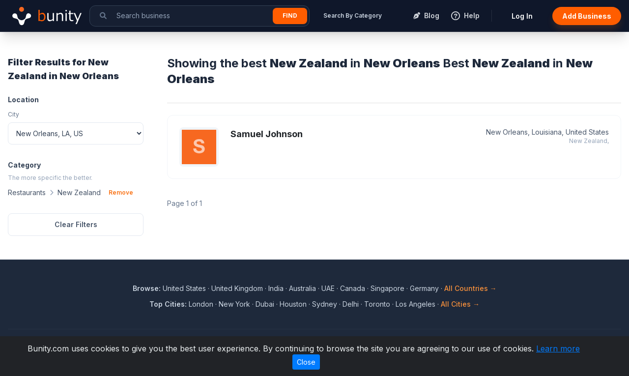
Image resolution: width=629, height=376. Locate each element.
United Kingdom (237, 288)
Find (290, 15)
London (201, 304)
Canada (352, 288)
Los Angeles (415, 304)
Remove (121, 192)
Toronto (377, 304)
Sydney (324, 304)
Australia (302, 288)
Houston (293, 304)
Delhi (351, 304)
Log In (522, 16)
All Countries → (470, 288)
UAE (328, 288)
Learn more (558, 348)
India (276, 288)
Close (306, 362)
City (13, 114)
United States (184, 288)
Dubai (265, 304)
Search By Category (352, 15)
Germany (424, 288)
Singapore (387, 288)
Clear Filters (76, 224)
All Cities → (460, 304)
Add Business (586, 16)
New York (234, 304)
